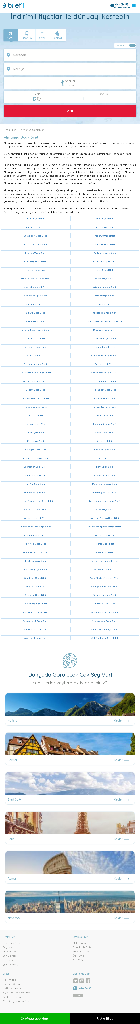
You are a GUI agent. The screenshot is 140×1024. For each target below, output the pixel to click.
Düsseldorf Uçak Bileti (35, 235)
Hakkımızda (9, 979)
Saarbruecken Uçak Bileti (104, 561)
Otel (42, 38)
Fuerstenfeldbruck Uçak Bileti (35, 372)
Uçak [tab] (10, 38)
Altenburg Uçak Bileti (104, 287)
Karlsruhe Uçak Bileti (104, 252)
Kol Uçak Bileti (104, 458)
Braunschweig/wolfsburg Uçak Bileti (104, 321)
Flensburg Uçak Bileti (35, 364)
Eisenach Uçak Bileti (104, 347)
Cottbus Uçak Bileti (35, 338)
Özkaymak (79, 955)
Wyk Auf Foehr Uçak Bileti (104, 638)
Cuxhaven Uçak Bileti (104, 338)
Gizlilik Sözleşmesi (13, 988)
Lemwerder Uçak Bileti (104, 475)
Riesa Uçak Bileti (105, 552)
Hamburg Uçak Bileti (104, 244)
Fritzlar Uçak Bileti (104, 364)
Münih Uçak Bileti (104, 218)
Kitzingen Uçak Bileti (35, 449)
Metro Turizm (80, 943)
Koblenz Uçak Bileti (104, 449)
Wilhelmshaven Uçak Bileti (105, 629)
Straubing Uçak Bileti (104, 595)
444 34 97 (121, 4)
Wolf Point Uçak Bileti (35, 638)
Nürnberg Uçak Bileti (35, 261)
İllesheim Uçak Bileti (35, 424)
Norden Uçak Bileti (105, 509)
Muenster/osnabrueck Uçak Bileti (35, 501)
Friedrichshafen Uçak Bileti (35, 278)
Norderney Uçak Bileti (35, 518)
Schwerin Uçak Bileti (104, 569)
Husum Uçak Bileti (104, 415)
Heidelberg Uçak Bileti (104, 398)
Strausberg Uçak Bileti (35, 603)
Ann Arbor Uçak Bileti (35, 295)
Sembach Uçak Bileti (35, 578)
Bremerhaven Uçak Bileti (35, 329)
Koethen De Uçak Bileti (35, 458)
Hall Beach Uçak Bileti (104, 389)
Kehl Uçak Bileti (35, 441)
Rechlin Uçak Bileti (104, 543)
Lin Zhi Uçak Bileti (35, 484)
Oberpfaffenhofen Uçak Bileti (35, 526)
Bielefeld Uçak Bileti (104, 304)
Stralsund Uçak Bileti (35, 595)
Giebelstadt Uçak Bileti (35, 381)
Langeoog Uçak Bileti (35, 475)
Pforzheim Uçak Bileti (104, 535)
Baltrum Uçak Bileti (104, 295)
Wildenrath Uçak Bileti (35, 629)
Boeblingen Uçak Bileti (104, 312)
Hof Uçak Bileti (35, 415)
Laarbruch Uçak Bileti (35, 466)
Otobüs (27, 38)
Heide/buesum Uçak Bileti (35, 398)
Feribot (57, 38)
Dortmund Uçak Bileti (104, 261)
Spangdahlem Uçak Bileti (104, 586)
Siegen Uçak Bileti (35, 586)
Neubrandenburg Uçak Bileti (104, 501)
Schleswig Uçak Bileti (35, 569)
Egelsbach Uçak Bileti (35, 347)
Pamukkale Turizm (83, 947)
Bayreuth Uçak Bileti (35, 304)
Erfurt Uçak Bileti (35, 355)
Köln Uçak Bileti (104, 227)
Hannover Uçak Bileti (35, 244)
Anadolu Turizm (81, 951)
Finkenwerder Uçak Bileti (104, 355)
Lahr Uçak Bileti (104, 466)
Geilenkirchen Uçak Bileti (104, 372)
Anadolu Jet (9, 951)
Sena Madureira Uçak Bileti (104, 578)
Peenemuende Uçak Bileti (35, 535)
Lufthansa (8, 960)
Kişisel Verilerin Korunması (18, 992)
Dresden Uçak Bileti (35, 270)
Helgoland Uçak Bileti (35, 406)
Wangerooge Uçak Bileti (104, 612)
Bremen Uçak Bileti (35, 252)
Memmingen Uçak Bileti (104, 492)
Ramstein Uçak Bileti (35, 543)
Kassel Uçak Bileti (104, 432)
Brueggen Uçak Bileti (104, 329)
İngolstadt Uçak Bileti (104, 424)
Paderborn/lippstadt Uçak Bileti (104, 526)
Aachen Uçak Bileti (105, 278)
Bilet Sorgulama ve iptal (16, 1001)
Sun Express (9, 955)
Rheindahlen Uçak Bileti (35, 552)
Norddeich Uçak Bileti (35, 509)
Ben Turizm (79, 960)
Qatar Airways (11, 964)
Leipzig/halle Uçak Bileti (35, 287)
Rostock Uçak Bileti (35, 561)
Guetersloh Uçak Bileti (104, 381)
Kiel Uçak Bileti (104, 441)
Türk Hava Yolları (12, 943)
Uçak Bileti (10, 129)
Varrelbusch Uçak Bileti (35, 612)
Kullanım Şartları (12, 983)
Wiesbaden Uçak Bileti (104, 620)
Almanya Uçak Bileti (33, 129)
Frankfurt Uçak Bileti (105, 235)
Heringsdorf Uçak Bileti (104, 406)
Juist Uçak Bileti (35, 432)
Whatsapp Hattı (35, 1018)
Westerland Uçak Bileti (35, 620)
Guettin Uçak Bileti (35, 389)
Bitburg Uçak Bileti (35, 312)
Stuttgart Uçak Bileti (35, 227)
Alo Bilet (105, 1018)
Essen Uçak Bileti (104, 270)
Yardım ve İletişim (12, 996)
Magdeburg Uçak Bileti (104, 484)
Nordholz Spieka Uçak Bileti (105, 518)
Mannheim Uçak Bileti (35, 492)
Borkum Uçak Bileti (35, 321)
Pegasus (7, 947)
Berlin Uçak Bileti (35, 218)
